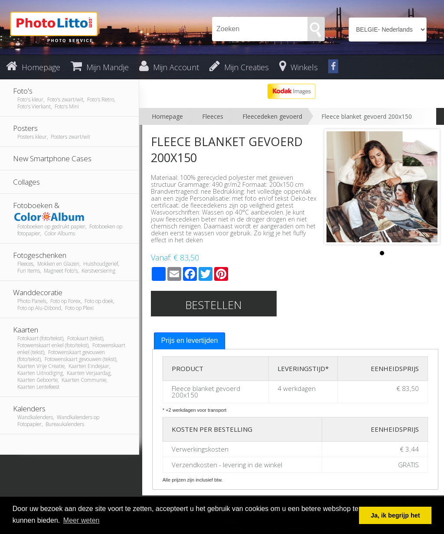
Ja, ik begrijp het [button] (395, 515)
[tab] (189, 340)
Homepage (167, 116)
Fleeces (212, 116)
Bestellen (213, 304)
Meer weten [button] (81, 520)
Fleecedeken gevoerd (272, 116)
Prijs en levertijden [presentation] (189, 340)
